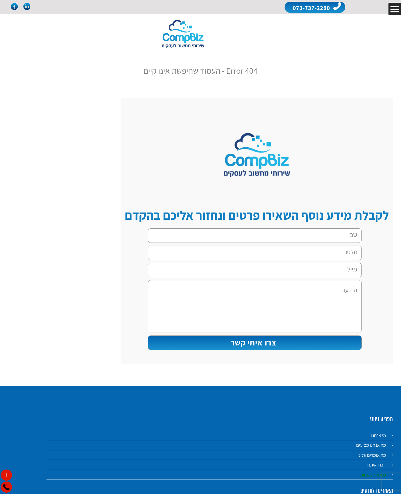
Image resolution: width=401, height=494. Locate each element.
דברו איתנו (376, 465)
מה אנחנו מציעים (371, 445)
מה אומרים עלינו (372, 455)
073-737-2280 (311, 8)
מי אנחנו (378, 435)
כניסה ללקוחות (373, 475)
